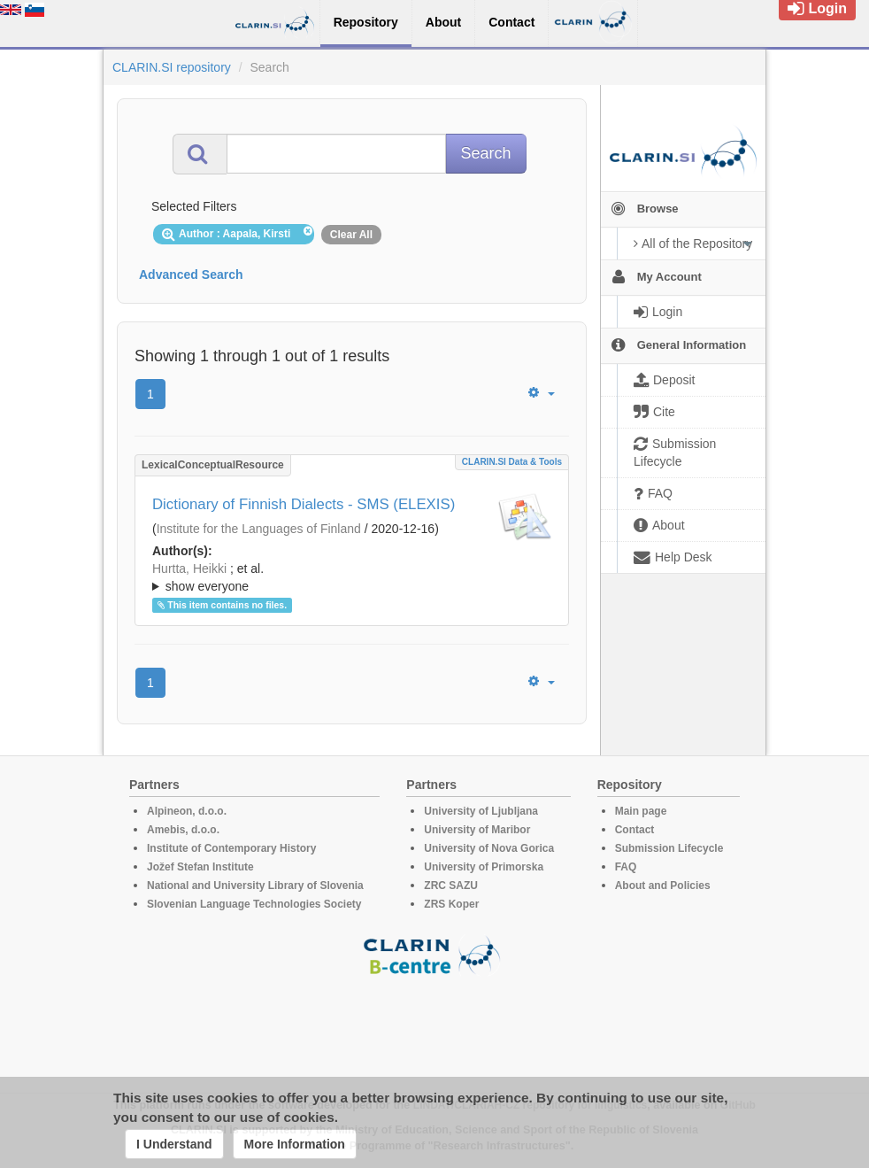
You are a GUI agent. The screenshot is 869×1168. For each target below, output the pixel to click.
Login (817, 8)
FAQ (626, 867)
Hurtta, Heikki (189, 568)
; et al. (351, 578)
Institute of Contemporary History (231, 848)
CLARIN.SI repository (171, 67)
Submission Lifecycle (669, 848)
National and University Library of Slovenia (255, 885)
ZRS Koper (451, 904)
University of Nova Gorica (489, 848)
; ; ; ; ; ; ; (351, 577)
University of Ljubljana (481, 811)
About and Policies (663, 885)
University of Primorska (483, 867)
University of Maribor (477, 830)
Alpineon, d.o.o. (187, 811)
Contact (635, 830)
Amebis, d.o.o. (183, 830)
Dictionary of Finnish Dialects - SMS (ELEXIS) (303, 504)
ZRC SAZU (451, 885)
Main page (641, 811)
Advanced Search (191, 274)
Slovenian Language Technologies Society (254, 904)
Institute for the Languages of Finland (259, 529)
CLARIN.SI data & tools (512, 462)
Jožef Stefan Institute (200, 867)
